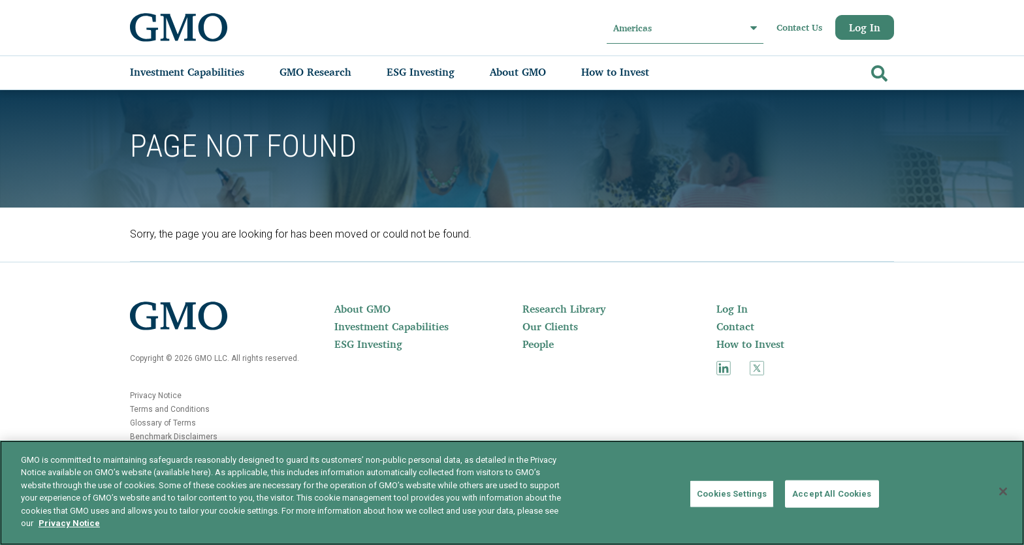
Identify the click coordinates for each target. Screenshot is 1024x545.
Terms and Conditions (170, 409)
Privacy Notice (156, 395)
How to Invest (750, 343)
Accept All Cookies (831, 494)
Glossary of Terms (163, 423)
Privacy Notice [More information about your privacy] (69, 523)
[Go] (878, 71)
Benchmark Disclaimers (173, 436)
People (538, 343)
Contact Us (799, 27)
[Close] (1003, 491)
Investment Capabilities (391, 326)
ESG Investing (368, 343)
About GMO (362, 308)
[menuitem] (200, 71)
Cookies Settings (732, 494)
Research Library (563, 308)
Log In (864, 27)
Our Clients (550, 326)
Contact (735, 326)
